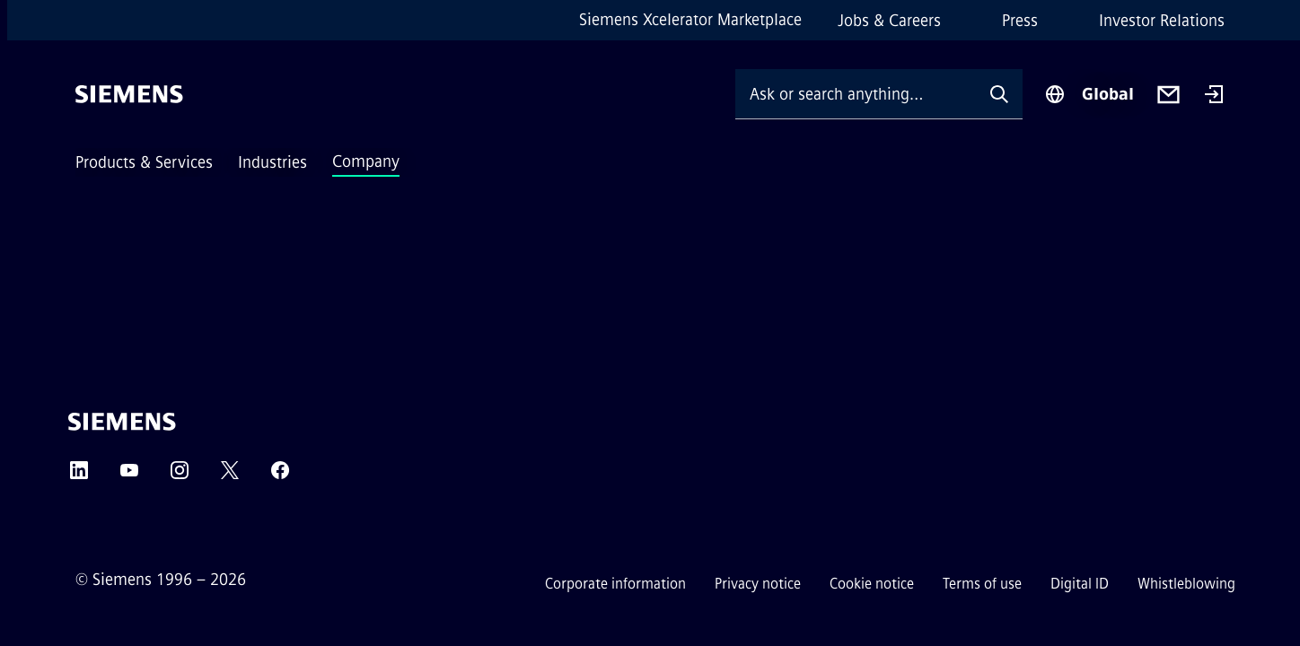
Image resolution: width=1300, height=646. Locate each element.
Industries (272, 162)
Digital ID (1079, 583)
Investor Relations (1162, 21)
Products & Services (144, 162)
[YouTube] (129, 476)
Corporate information (615, 583)
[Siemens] (129, 94)
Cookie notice (872, 583)
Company (366, 161)
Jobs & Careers (889, 21)
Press (1020, 21)
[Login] (1214, 96)
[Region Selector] (1089, 94)
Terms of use (982, 583)
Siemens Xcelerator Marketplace (690, 20)
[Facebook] (280, 476)
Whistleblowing (1186, 583)
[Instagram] (179, 476)
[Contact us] (1168, 95)
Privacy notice (758, 583)
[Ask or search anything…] (855, 93)
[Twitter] (230, 476)
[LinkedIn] (79, 476)
